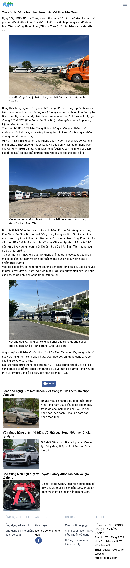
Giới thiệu (41, 525)
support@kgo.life (113, 549)
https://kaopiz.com (106, 557)
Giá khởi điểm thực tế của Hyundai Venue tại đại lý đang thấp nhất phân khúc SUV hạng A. (66, 446)
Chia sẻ (48, 383)
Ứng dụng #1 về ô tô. (18, 525)
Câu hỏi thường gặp (77, 525)
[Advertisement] (114, 59)
